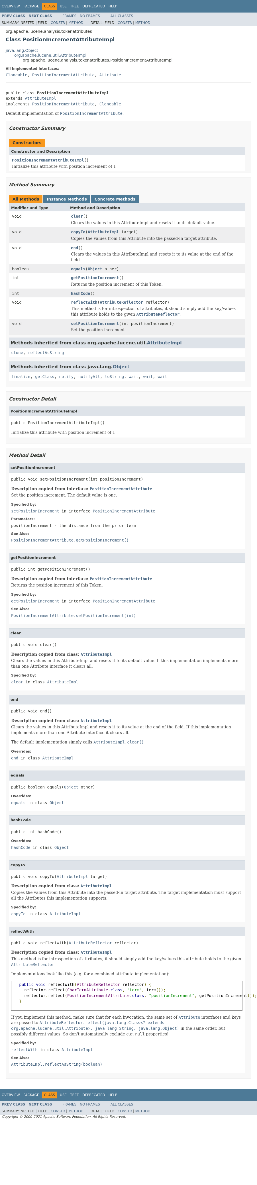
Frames (70, 16)
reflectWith (84, 302)
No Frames (90, 16)
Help (113, 6)
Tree (74, 6)
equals (78, 269)
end (74, 248)
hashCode (80, 293)
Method (75, 23)
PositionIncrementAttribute (63, 75)
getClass (44, 376)
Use (63, 6)
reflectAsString (46, 352)
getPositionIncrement (95, 277)
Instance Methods (67, 199)
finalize (20, 376)
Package (31, 6)
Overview (11, 6)
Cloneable (16, 75)
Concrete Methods (115, 199)
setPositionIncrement (95, 323)
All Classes (122, 16)
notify (66, 376)
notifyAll (89, 376)
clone (17, 352)
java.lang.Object (22, 50)
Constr (58, 23)
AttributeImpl (40, 98)
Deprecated (93, 6)
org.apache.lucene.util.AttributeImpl (50, 55)
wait (133, 376)
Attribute (110, 75)
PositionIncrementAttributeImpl (48, 160)
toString (114, 376)
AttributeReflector (121, 302)
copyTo (78, 232)
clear (77, 216)
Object (95, 269)
